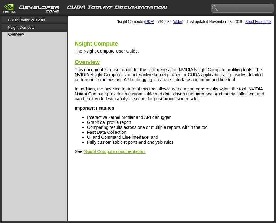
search (215, 8)
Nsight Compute (21, 27)
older (178, 22)
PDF (149, 22)
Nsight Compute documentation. (115, 151)
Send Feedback (258, 22)
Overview (16, 35)
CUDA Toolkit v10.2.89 (26, 20)
